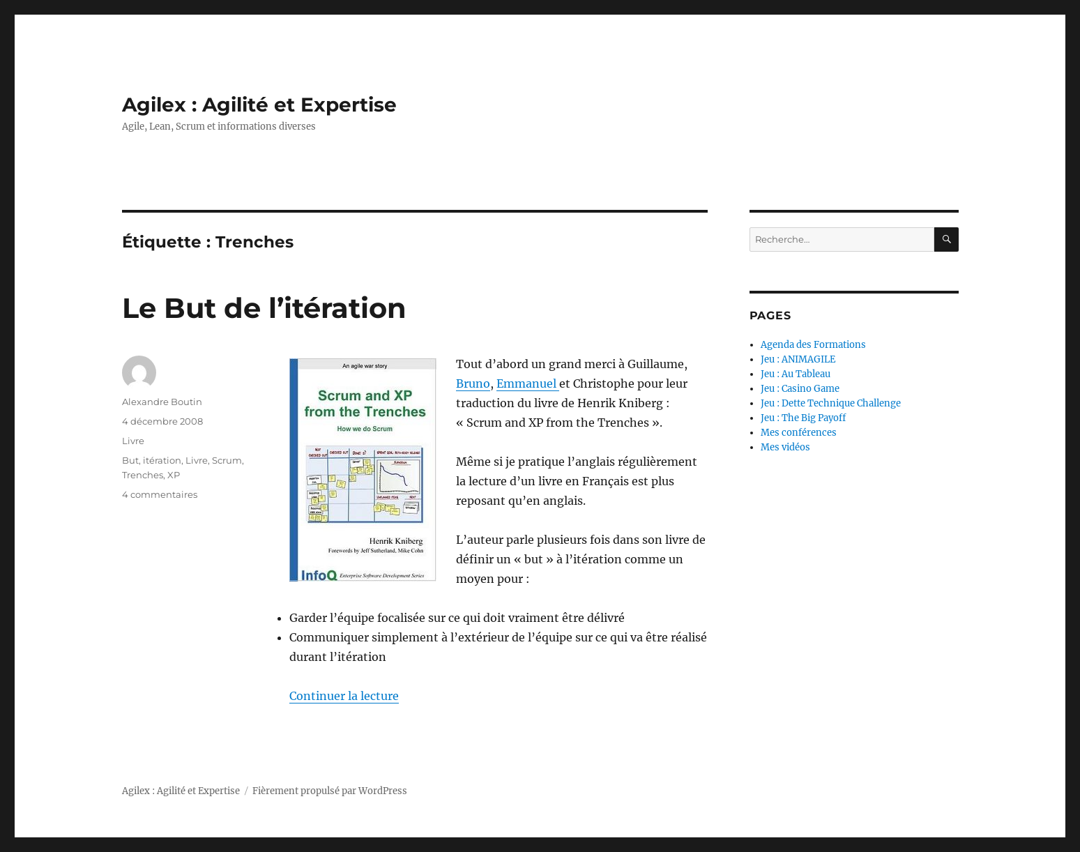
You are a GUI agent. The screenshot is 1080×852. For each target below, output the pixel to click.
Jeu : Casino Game (800, 389)
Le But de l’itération (264, 308)
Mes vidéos (785, 447)
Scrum (227, 460)
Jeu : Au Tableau (795, 374)
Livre (133, 440)
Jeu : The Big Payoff (803, 418)
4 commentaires (159, 494)
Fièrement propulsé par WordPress (329, 791)
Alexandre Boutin (162, 401)
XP (173, 474)
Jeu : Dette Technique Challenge (831, 403)
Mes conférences (799, 433)
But (130, 460)
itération (162, 460)
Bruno (473, 383)
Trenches (142, 474)
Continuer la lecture (344, 696)
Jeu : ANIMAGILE (798, 359)
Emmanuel (527, 383)
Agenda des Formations (813, 345)
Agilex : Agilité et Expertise (259, 104)
